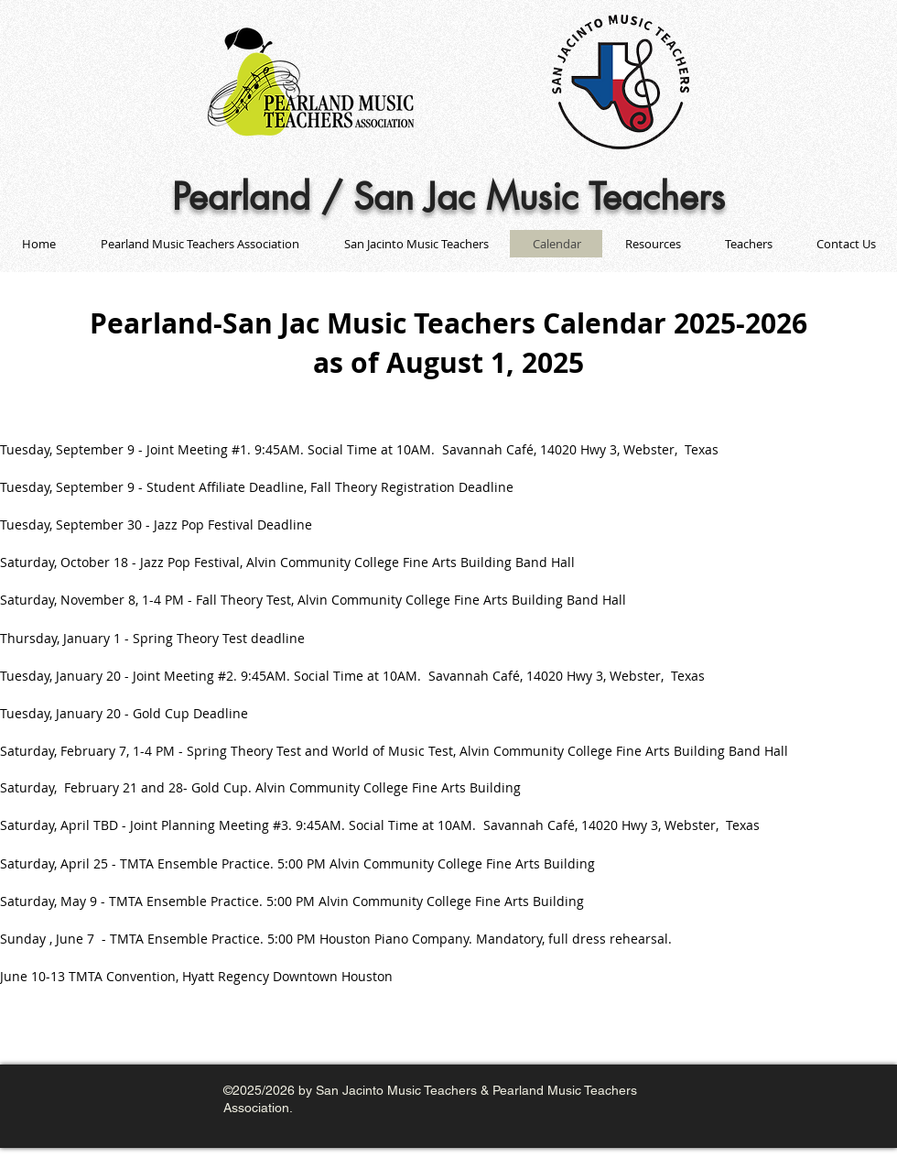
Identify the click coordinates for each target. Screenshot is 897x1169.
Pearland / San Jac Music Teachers (448, 197)
